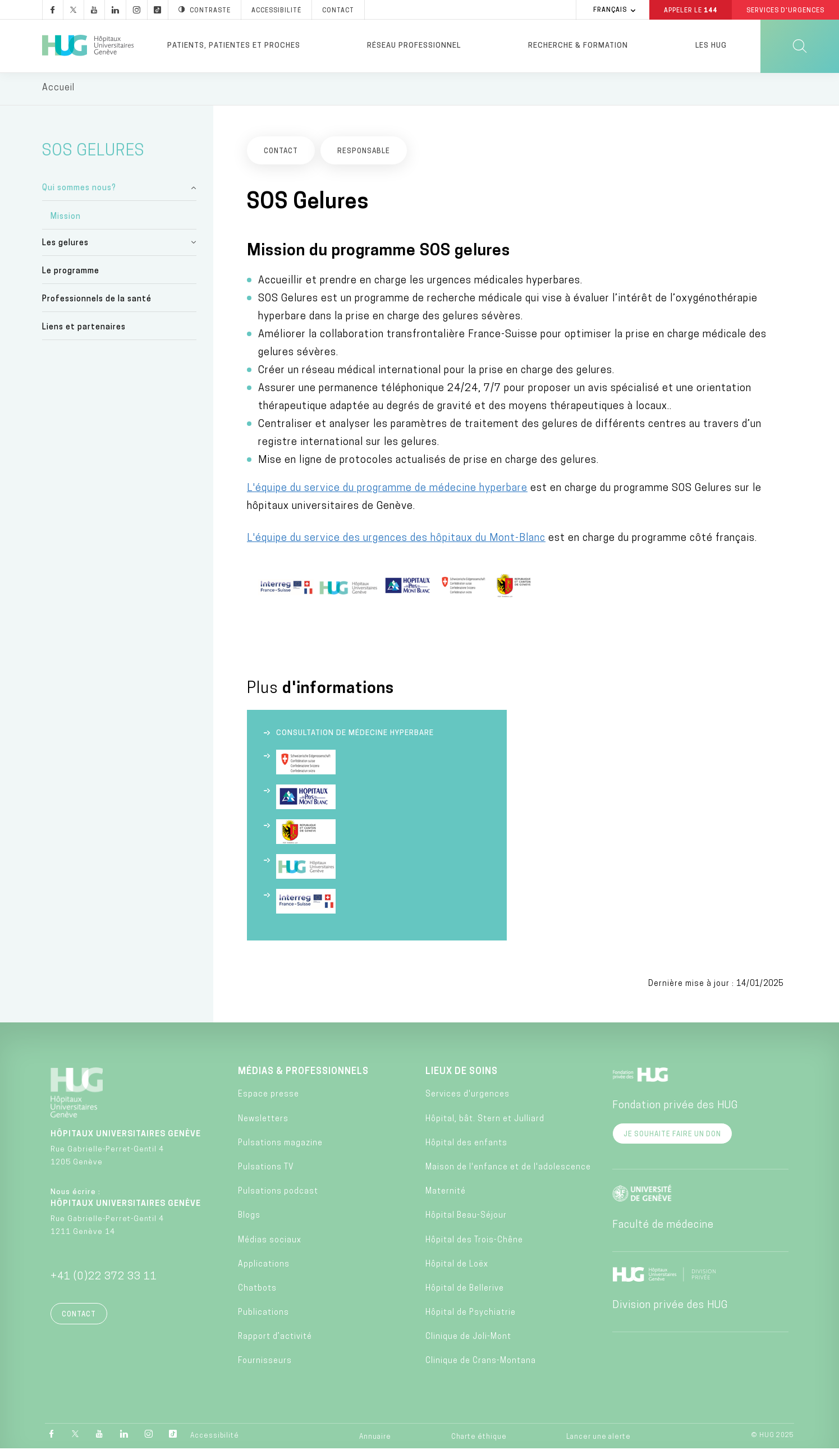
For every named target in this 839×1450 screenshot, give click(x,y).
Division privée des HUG (670, 1307)
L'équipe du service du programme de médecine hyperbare (387, 490)
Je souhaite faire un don (672, 1136)
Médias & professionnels (303, 1073)
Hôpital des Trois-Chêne (474, 1241)
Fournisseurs (265, 1363)
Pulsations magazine (280, 1145)
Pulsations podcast (278, 1193)
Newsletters (263, 1120)
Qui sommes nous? (79, 190)
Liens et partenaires (84, 329)
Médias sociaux (269, 1241)
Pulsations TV (266, 1169)
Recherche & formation (578, 45)
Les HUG (711, 45)
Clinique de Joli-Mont (468, 1338)
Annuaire (375, 1438)
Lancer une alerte (598, 1438)
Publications (263, 1314)
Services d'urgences (467, 1096)
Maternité (445, 1193)
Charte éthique (479, 1438)
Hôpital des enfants (466, 1145)
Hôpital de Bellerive (464, 1290)
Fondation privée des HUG (675, 1107)
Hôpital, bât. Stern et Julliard (484, 1120)
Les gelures (65, 244)
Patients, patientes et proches (233, 45)
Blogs (249, 1217)
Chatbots (257, 1290)
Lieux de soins (461, 1073)
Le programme (70, 273)
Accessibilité (214, 1437)
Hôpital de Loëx (456, 1266)
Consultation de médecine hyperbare (355, 734)
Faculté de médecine (663, 1227)
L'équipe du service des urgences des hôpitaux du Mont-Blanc (396, 540)
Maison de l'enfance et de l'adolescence (508, 1169)
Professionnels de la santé (97, 301)
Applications (264, 1266)
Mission (66, 218)
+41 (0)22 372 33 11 (104, 1278)
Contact (79, 1316)
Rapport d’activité (275, 1338)
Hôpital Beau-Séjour (466, 1217)
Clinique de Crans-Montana (480, 1363)
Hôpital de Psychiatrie (470, 1314)
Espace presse (268, 1096)
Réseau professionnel (414, 45)
